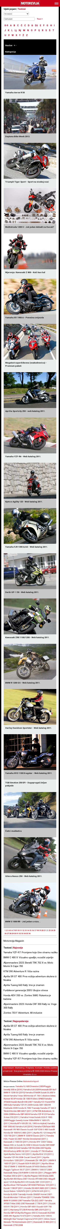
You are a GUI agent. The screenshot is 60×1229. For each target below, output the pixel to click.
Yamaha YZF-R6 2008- (14, 1157)
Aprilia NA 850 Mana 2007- (16, 1179)
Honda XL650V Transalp (15, 1194)
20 (42, 930)
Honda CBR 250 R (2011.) (39, 1209)
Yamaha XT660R (32, 1092)
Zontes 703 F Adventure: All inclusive (23, 1012)
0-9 (6, 25)
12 (23, 930)
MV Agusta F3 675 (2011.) (21, 1216)
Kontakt (38, 1068)
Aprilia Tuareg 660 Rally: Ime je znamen (24, 985)
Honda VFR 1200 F (38, 1142)
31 (17, 934)
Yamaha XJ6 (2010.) (24, 1126)
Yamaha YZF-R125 (38, 1114)
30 (15, 934)
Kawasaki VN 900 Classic (15, 1129)
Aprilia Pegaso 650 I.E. (28, 1213)
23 (50, 930)
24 (52, 930)
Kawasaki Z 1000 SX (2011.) (16, 1142)
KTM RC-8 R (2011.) (41, 1191)
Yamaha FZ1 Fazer (41, 1102)
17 (35, 930)
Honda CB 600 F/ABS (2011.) (38, 1188)
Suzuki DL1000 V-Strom (27, 1145)
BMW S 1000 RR (17, 1166)
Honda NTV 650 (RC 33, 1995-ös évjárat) (28, 1123)
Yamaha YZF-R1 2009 (22, 1105)
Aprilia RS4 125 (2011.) (43, 1154)
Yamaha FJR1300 (27, 1185)
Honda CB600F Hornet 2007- (39, 1194)
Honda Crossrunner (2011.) (35, 1139)
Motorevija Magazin (14, 940)
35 (27, 934)
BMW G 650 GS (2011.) (34, 1172)
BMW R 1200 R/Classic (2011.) (32, 1135)
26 (5, 934)
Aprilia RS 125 (40, 1132)
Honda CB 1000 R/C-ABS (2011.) (18, 1132)
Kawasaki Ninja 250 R (13, 1172)
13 (26, 930)
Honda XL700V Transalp (29, 1108)
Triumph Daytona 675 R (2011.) (30, 1219)
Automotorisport (31, 1081)
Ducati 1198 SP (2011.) (14, 1188)
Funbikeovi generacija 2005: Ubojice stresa (26, 990)
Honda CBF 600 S (29, 1206)
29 (13, 934)
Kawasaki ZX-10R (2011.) (37, 1160)
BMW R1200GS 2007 (13, 1200)
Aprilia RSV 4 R (21, 1182)
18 (38, 930)
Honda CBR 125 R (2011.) (40, 1182)
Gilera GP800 (38, 1099)
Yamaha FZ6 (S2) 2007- (33, 1200)
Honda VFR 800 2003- (38, 1179)
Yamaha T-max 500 (18, 1096)
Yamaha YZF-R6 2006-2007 (32, 1148)
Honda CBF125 (10, 1213)
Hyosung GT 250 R (18, 1209)
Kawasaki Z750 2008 (13, 1225)
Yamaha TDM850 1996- (44, 1197)
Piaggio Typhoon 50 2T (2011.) (18, 1169)
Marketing (19, 1068)
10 (18, 930)
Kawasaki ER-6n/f (48, 1089)
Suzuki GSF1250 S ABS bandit (41, 1129)
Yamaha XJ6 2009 (31, 1089)
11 (21, 930)
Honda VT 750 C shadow (38, 1096)
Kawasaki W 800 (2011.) (45, 1222)
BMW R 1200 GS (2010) (14, 1092)
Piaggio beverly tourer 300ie (21, 1120)
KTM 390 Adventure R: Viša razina (21, 971)
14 (28, 930)
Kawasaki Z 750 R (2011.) (37, 1203)
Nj (20, 30)
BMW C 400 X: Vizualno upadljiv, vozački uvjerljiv (28, 957)
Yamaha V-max (27, 1117)
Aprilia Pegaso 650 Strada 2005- (39, 1176)
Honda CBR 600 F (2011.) (21, 1111)
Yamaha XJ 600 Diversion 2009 (30, 1086)
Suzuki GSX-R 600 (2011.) (30, 1163)
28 (10, 934)
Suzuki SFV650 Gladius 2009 (38, 1166)
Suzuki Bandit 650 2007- (22, 1102)
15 (30, 930)
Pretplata (30, 1068)
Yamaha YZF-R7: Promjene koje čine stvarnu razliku (31, 952)
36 (29, 934)
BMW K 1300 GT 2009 (42, 1169)
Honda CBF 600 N (22, 1114)
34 (25, 934)
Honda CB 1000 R (24, 1099)
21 (45, 930)
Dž (36, 25)
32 (20, 934)
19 (40, 930)
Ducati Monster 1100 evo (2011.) (18, 1197)
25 (54, 930)
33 (22, 934)
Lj (16, 30)
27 (8, 934)
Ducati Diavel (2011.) (33, 1157)
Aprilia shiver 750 (11, 1185)
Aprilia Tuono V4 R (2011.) (20, 1154)
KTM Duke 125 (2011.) (46, 1185)
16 (33, 930)
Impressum (9, 1068)
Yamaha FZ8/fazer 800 (44, 1126)
